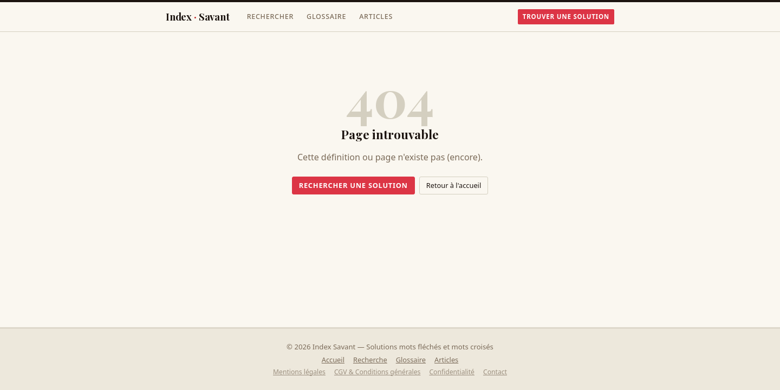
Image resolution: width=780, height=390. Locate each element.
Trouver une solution (566, 16)
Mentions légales (299, 371)
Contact (495, 371)
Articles (376, 16)
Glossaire (326, 16)
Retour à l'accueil (453, 185)
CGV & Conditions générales (377, 371)
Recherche (370, 360)
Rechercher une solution (353, 185)
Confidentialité (451, 371)
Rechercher (270, 16)
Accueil (333, 360)
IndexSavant (198, 16)
